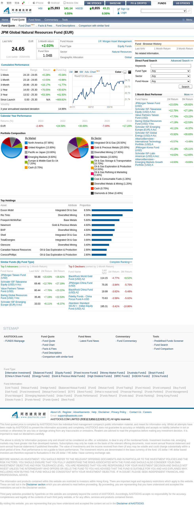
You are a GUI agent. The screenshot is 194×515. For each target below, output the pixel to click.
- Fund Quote (48, 341)
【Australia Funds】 (136, 372)
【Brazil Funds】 (156, 372)
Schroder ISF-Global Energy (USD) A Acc (146, 134)
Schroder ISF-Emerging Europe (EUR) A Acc (13, 303)
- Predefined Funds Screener (168, 341)
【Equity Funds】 (63, 372)
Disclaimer (103, 412)
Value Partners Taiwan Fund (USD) (12, 290)
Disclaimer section (35, 484)
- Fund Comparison (163, 348)
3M (76, 72)
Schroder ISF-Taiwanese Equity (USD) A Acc (14, 283)
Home (5, 19)
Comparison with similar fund (94, 25)
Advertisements (81, 412)
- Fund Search (160, 345)
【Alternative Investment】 (18, 372)
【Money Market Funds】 (112, 372)
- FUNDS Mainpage (14, 341)
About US (55, 412)
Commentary (51, 19)
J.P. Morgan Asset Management (115, 41)
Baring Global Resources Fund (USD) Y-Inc (14, 296)
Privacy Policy (118, 412)
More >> (188, 94)
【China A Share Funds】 (17, 376)
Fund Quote (18, 19)
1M (71, 72)
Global (128, 57)
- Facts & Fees (49, 348)
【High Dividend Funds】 (99, 376)
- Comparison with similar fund (57, 356)
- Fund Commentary (126, 341)
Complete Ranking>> (121, 262)
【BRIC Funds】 (122, 376)
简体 (17, 3)
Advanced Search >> (182, 60)
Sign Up (123, 9)
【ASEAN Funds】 (141, 376)
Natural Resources (122, 51)
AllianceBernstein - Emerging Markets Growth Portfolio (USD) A (149, 162)
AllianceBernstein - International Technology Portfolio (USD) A (148, 141)
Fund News (35, 19)
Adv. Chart (92, 72)
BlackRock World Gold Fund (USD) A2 (80, 277)
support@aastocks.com (70, 415)
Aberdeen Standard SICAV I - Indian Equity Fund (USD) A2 (81, 306)
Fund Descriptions (65, 25)
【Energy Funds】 (41, 376)
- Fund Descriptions (51, 352)
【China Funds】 (160, 376)
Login (122, 12)
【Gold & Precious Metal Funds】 (68, 376)
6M (81, 72)
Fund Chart (26, 25)
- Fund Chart (47, 345)
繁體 (9, 3)
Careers (147, 412)
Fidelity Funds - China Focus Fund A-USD (80, 298)
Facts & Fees (45, 25)
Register (67, 412)
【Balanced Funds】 (43, 372)
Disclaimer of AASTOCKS (130, 503)
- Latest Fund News (88, 341)
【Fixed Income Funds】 (86, 372)
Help (93, 412)
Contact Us (135, 412)
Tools (65, 19)
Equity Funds (125, 46)
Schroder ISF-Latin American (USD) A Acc (147, 155)
